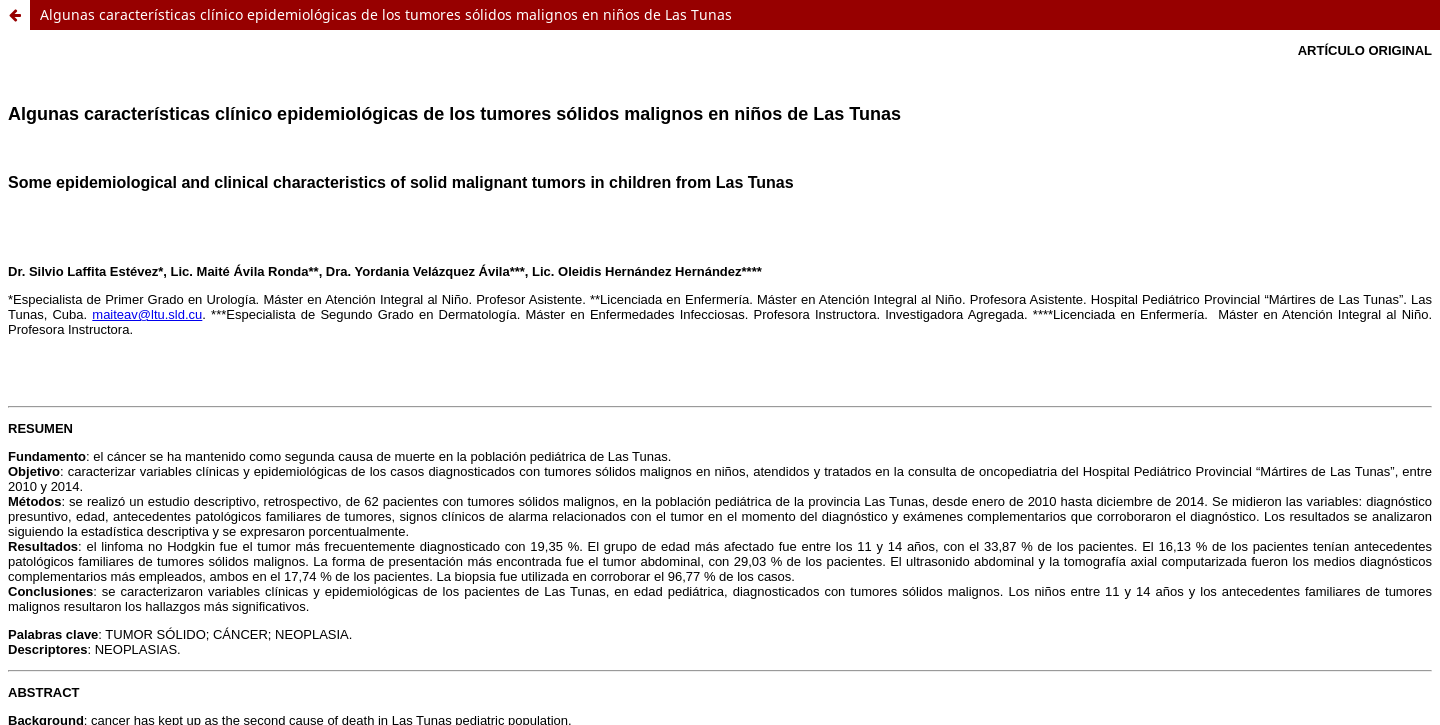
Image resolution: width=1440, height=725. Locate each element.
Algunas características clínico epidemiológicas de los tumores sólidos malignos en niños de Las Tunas (386, 14)
